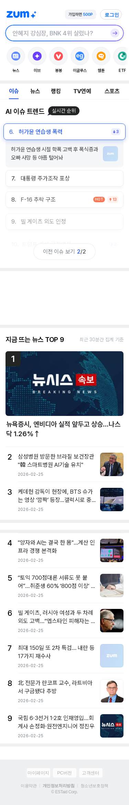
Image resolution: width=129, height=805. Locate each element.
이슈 (14, 91)
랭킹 (56, 91)
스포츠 (112, 91)
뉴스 (35, 91)
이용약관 (28, 785)
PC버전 (64, 772)
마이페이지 (38, 772)
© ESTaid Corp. (64, 792)
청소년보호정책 (94, 785)
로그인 (112, 15)
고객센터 (90, 772)
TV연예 (82, 91)
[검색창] (55, 33)
